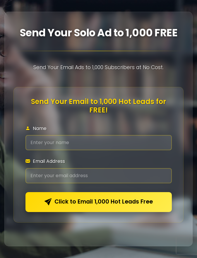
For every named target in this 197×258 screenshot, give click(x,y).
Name (36, 128)
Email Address (45, 161)
